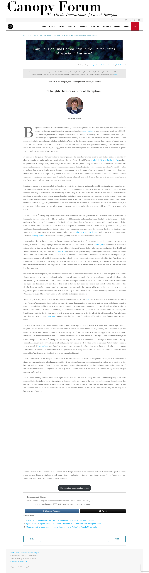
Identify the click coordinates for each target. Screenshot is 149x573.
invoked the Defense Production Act (105, 160)
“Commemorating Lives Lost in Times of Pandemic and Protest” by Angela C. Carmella (61, 527)
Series (39, 35)
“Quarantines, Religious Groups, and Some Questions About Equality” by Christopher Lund (63, 524)
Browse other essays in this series (74, 488)
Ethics (49, 35)
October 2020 (58, 35)
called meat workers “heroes (86, 232)
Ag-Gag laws (43, 346)
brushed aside (61, 251)
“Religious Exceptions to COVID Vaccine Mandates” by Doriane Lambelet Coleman (60, 520)
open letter (52, 316)
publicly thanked (38, 236)
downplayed (98, 245)
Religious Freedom (78, 35)
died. (87, 300)
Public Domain (120, 65)
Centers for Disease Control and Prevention (101, 65)
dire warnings (88, 131)
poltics (67, 35)
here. (115, 74)
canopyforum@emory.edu (18, 561)
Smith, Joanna (92, 35)
